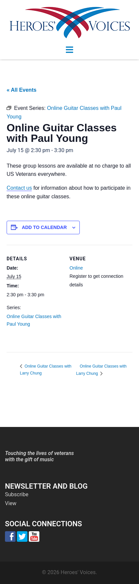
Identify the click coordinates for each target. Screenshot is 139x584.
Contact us (19, 188)
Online (76, 268)
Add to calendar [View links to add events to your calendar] (44, 227)
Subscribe (16, 494)
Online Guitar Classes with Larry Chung (101, 370)
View (11, 503)
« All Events (21, 90)
